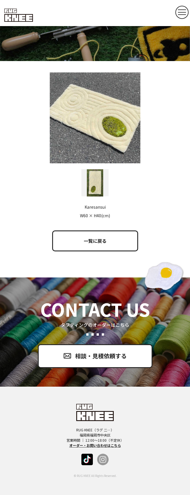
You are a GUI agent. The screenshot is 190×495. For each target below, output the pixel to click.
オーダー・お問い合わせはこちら (95, 445)
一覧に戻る (95, 240)
